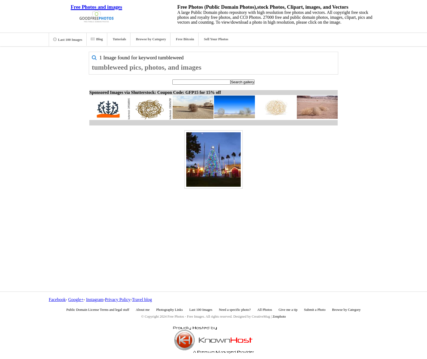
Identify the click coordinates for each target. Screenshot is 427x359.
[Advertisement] (213, 228)
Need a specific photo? (235, 310)
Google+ (76, 299)
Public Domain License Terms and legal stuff (97, 310)
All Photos (264, 310)
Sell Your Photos (216, 39)
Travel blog (142, 299)
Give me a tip (288, 310)
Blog (97, 39)
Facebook (57, 299)
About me (143, 310)
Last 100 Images (67, 39)
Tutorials (119, 39)
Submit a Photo (314, 310)
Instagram (94, 299)
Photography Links (169, 310)
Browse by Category (151, 39)
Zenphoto (279, 316)
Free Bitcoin (185, 39)
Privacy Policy (117, 299)
